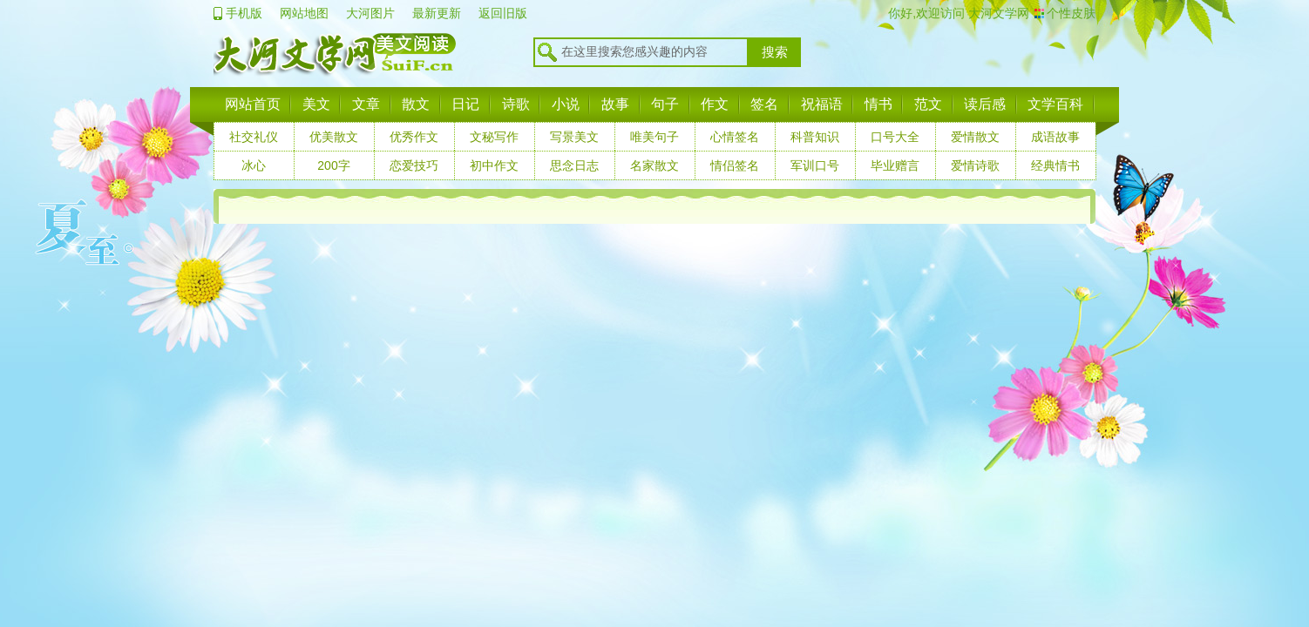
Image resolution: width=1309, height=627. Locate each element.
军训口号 (814, 165)
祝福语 (822, 104)
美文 (316, 104)
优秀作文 (414, 137)
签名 (764, 104)
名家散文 (654, 165)
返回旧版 (502, 13)
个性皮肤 (1071, 13)
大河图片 (370, 13)
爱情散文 (975, 137)
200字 (333, 165)
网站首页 (253, 104)
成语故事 (1055, 137)
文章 (366, 104)
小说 (566, 104)
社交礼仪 (253, 137)
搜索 (775, 52)
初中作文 (494, 165)
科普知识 (814, 137)
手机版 (244, 13)
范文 (928, 104)
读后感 (985, 104)
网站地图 (304, 13)
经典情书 (1055, 165)
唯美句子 (654, 137)
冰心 (253, 165)
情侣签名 (734, 165)
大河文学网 (997, 13)
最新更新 (436, 13)
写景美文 (574, 137)
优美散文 (333, 137)
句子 (665, 104)
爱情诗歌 (975, 165)
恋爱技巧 (414, 165)
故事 (615, 104)
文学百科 (1055, 104)
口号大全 (895, 137)
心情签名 (734, 137)
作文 (715, 104)
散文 (416, 104)
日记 (465, 104)
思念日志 (574, 165)
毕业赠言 (895, 165)
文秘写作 (494, 137)
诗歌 (516, 104)
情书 (878, 104)
